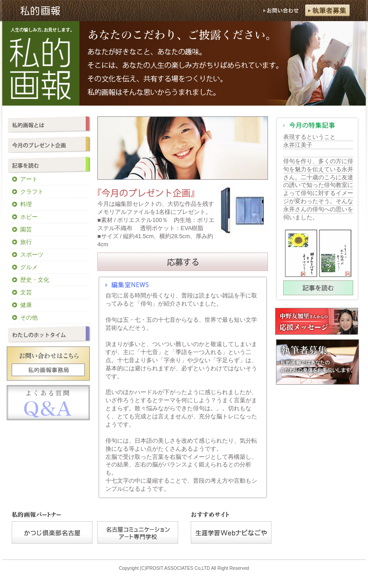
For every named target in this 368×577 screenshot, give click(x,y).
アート (29, 179)
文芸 (26, 292)
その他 (29, 317)
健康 (26, 305)
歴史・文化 (34, 279)
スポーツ (32, 254)
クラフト (32, 191)
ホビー (29, 216)
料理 (26, 204)
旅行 (26, 242)
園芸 (26, 229)
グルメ (29, 267)
